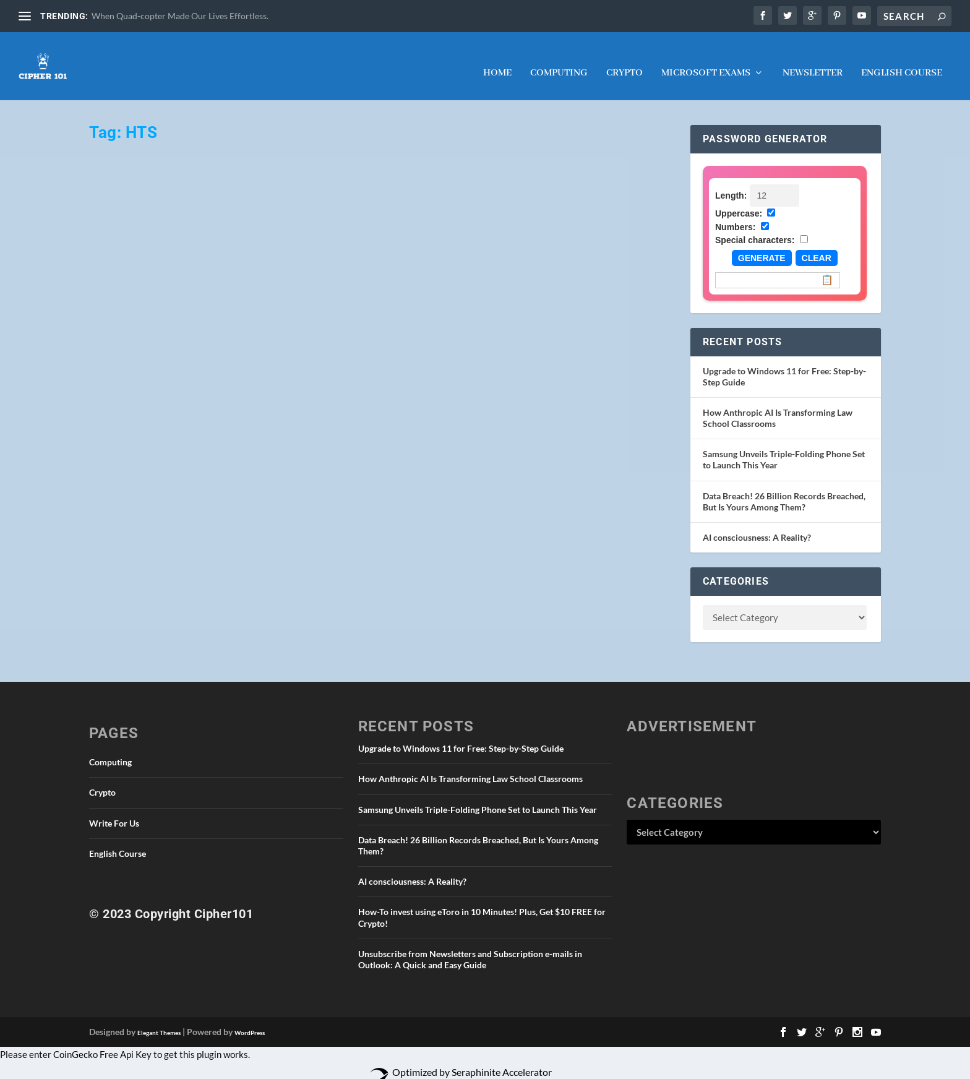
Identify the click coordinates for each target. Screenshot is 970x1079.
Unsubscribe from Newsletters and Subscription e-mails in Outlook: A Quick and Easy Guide (470, 947)
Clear (816, 246)
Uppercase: (738, 201)
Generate (762, 246)
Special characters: (754, 228)
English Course (901, 61)
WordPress (249, 1020)
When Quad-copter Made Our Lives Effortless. (180, 16)
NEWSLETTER (813, 61)
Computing (559, 61)
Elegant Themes (159, 1020)
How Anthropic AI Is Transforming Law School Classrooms (470, 766)
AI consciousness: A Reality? (757, 525)
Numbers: (735, 215)
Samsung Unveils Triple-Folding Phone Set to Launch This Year (477, 797)
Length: (731, 183)
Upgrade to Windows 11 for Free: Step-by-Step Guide (461, 736)
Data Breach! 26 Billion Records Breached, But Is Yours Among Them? (784, 489)
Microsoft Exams (705, 61)
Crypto (624, 61)
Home (497, 61)
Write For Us (114, 811)
